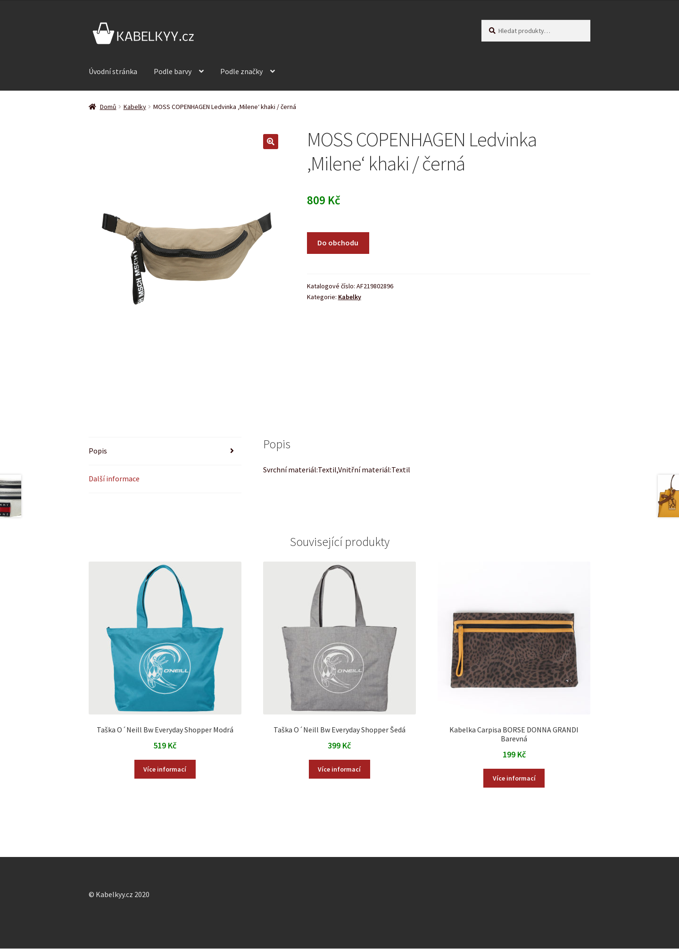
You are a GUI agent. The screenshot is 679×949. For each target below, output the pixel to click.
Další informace (114, 478)
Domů (108, 106)
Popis (98, 450)
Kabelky (135, 106)
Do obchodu (337, 242)
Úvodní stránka (113, 71)
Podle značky (241, 71)
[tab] (165, 451)
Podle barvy (172, 71)
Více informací (164, 769)
